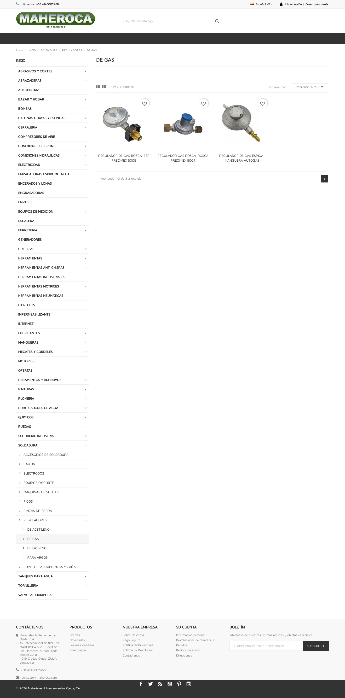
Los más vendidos (81, 645)
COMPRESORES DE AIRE (36, 137)
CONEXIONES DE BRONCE (38, 146)
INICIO (20, 60)
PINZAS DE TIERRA (37, 511)
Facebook (141, 684)
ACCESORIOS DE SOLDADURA (46, 454)
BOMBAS (25, 108)
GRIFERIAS (26, 249)
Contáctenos (131, 655)
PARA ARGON (37, 557)
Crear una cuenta (316, 4)
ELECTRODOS (33, 473)
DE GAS (33, 539)
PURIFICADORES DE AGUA (38, 408)
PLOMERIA (26, 398)
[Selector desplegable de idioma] (261, 4)
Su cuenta (186, 627)
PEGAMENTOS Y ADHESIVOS (39, 380)
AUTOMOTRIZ (28, 90)
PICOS (28, 501)
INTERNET (26, 324)
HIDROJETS (26, 305)
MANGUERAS (28, 342)
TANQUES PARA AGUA (35, 576)
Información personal (190, 635)
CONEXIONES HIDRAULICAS (39, 155)
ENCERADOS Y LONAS (35, 183)
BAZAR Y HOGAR (31, 99)
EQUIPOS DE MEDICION (35, 211)
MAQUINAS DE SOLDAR (41, 492)
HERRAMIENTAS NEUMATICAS (40, 295)
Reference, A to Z (310, 87)
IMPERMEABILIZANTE (34, 314)
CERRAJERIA (27, 127)
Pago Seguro (131, 640)
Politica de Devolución (138, 650)
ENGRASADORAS (31, 193)
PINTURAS (26, 389)
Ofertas (74, 635)
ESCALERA (26, 221)
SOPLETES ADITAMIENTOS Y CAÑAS (50, 567)
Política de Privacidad (138, 645)
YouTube (170, 684)
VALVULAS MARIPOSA (35, 595)
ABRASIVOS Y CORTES (35, 71)
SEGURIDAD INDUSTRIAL (36, 436)
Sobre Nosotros (133, 635)
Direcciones (184, 655)
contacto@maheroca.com (39, 677)
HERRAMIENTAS (30, 258)
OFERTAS (25, 370)
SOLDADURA (27, 445)
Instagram (189, 684)
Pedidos (181, 645)
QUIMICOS (26, 417)
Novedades (77, 640)
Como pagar (77, 650)
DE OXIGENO (36, 548)
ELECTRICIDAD (29, 165)
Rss (160, 684)
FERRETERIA (27, 230)
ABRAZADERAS (29, 80)
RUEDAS (24, 426)
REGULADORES (35, 520)
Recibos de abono (188, 650)
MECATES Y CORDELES (35, 352)
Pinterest (179, 684)
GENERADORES (30, 239)
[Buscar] (170, 21)
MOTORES (26, 361)
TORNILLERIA (28, 585)
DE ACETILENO (38, 529)
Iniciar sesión (293, 4)
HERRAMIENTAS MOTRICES (38, 286)
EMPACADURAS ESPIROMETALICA (43, 174)
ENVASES (25, 202)
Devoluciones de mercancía (195, 640)
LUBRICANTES (29, 333)
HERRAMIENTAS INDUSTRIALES (41, 277)
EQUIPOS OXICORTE (38, 483)
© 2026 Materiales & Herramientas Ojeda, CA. (48, 688)
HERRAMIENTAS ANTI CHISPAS (41, 267)
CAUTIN (29, 464)
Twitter (150, 684)
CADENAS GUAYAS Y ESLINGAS (41, 118)
